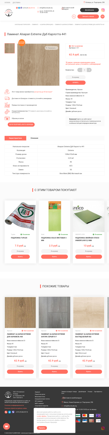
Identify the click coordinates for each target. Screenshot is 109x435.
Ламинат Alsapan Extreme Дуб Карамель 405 (19, 335)
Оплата (7, 2)
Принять (42, 428)
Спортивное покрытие (41, 406)
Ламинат (37, 392)
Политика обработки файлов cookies (16, 408)
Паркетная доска (40, 394)
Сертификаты (98, 391)
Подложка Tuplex (19, 238)
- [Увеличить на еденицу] (79, 70)
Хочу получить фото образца (21, 124)
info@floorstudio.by (46, 8)
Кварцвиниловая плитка (42, 399)
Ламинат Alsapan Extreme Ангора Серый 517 (53, 335)
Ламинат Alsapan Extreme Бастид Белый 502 (87, 335)
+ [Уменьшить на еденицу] (89, 70)
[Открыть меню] (103, 17)
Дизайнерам (89, 10)
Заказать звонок (88, 16)
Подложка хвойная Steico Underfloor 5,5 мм (87, 239)
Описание (34, 138)
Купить (75, 82)
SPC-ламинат (39, 401)
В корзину (75, 77)
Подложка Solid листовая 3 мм (53, 239)
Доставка (16, 2)
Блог (63, 393)
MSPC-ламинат (39, 403)
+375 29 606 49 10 (22, 412)
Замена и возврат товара (69, 391)
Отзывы (90, 391)
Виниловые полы (40, 396)
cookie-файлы (41, 416)
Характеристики (15, 138)
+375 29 (29, 8)
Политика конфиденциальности (14, 405)
